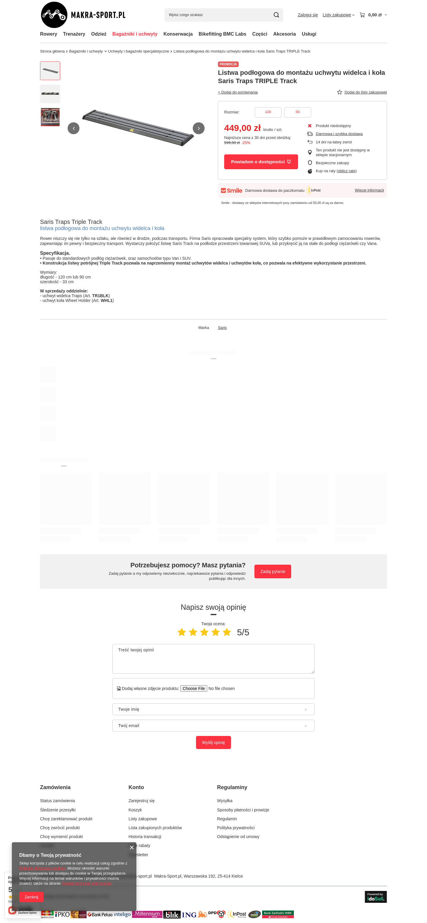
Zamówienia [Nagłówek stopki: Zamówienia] (55, 787)
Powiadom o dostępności (261, 161)
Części (259, 34)
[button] (73, 128)
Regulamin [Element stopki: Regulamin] (227, 818)
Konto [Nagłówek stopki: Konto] (136, 787)
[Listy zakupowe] (339, 14)
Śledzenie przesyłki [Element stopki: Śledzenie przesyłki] (58, 810)
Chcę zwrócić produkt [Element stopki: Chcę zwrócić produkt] (60, 827)
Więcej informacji (369, 190)
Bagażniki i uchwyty (134, 34)
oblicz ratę (346, 171)
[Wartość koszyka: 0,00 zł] (373, 15)
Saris (222, 327)
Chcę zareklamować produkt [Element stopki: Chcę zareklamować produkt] (66, 818)
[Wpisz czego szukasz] (224, 15)
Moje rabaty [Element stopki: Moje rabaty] (139, 845)
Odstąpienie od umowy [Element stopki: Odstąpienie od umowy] (238, 836)
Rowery (48, 34)
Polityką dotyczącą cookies (42, 868)
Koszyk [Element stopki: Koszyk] (135, 810)
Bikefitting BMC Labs (222, 34)
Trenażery (74, 34)
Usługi (309, 34)
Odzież (99, 34)
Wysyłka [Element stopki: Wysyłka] (224, 800)
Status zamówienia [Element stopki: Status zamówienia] (57, 800)
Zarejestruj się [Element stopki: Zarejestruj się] (142, 800)
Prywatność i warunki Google (86, 883)
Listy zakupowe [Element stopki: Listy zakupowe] (143, 818)
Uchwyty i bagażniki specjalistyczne (138, 51)
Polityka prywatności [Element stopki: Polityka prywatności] (236, 827)
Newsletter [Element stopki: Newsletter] (138, 854)
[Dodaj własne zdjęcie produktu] (219, 688)
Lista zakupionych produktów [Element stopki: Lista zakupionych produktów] (155, 827)
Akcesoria (284, 34)
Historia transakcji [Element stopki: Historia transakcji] (145, 836)
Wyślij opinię (213, 742)
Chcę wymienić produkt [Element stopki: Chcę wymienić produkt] (61, 836)
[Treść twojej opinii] (213, 659)
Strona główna (52, 51)
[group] (136, 128)
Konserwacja (178, 34)
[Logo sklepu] (90, 15)
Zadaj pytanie (272, 571)
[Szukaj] (276, 15)
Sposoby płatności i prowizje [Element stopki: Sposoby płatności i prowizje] (243, 810)
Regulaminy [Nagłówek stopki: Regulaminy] (232, 787)
